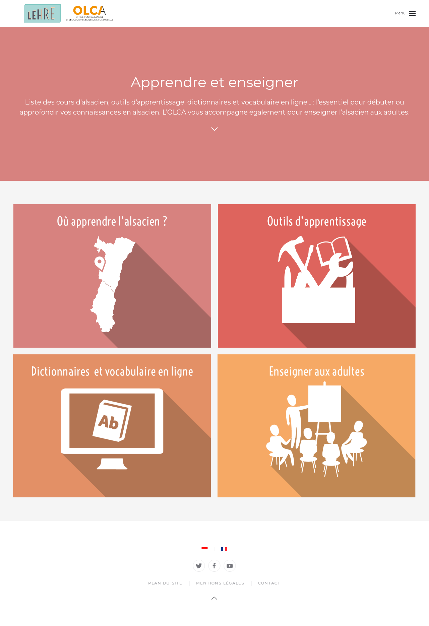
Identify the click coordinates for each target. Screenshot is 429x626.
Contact (268, 583)
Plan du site (164, 583)
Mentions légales (219, 583)
